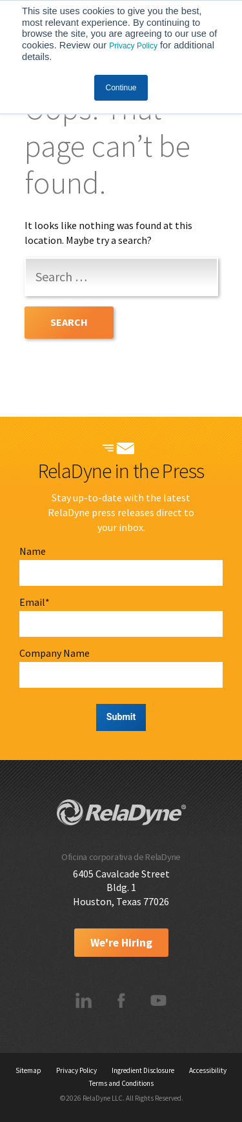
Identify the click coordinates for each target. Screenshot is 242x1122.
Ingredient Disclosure (143, 1070)
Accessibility (208, 1070)
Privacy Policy (133, 45)
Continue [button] (120, 87)
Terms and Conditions (121, 1083)
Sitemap (28, 1070)
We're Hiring (121, 943)
